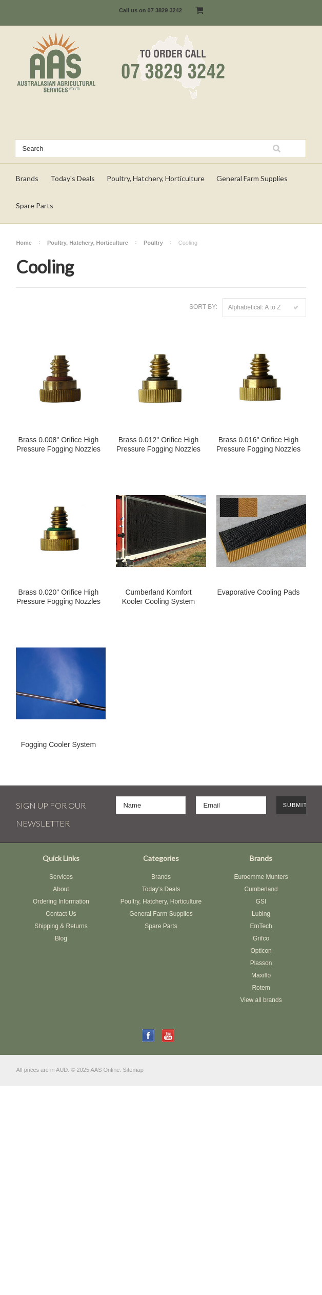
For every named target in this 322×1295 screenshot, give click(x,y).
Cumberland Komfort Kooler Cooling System (158, 596)
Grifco (261, 938)
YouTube (168, 1035)
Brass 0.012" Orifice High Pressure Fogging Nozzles (158, 444)
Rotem (261, 987)
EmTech (261, 926)
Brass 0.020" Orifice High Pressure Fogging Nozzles (58, 596)
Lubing (261, 913)
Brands (27, 178)
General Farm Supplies (252, 178)
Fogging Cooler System (58, 744)
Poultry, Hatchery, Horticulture (156, 178)
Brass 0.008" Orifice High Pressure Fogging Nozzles (58, 444)
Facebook (148, 1035)
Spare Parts (34, 205)
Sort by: (203, 306)
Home (24, 243)
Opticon (260, 950)
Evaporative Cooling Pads (258, 592)
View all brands (260, 1000)
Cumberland (260, 889)
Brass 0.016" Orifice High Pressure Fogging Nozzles (258, 444)
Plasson (261, 963)
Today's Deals (72, 178)
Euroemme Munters (261, 876)
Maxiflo (261, 975)
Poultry (153, 243)
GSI (261, 901)
